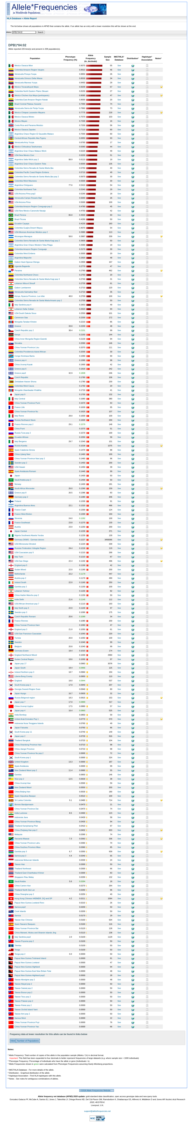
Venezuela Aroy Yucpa (24, 142)
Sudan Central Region (24, 659)
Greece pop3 (20, 373)
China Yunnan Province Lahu (27, 843)
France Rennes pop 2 (24, 424)
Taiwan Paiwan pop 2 (24, 1001)
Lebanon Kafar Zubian (24, 309)
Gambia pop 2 (21, 587)
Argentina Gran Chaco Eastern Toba (30, 164)
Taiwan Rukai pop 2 (23, 1005)
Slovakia (18, 343)
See (119, 65)
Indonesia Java (21, 817)
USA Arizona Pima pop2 (25, 194)
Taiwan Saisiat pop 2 (24, 988)
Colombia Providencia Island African (30, 352)
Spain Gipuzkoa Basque (25, 796)
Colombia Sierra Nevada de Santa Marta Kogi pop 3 (37, 279)
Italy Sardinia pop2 (23, 937)
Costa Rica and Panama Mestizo (29, 125)
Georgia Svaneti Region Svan (27, 689)
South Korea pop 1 (23, 757)
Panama (18, 270)
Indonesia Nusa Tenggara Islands (29, 723)
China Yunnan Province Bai (26, 928)
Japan (17, 476)
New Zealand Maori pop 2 (26, 770)
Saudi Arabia (20, 881)
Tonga (17, 950)
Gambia (18, 775)
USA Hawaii (20, 467)
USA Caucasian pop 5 (24, 552)
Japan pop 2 (20, 736)
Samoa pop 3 (20, 856)
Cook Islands (20, 911)
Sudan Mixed (20, 569)
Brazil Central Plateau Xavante (28, 104)
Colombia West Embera (25, 253)
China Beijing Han (22, 792)
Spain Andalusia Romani (25, 471)
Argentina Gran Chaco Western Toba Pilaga (34, 245)
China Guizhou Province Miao (28, 847)
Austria (18, 527)
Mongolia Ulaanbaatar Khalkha (28, 390)
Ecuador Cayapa (22, 223)
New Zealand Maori (23, 787)
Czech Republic (21, 377)
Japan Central (21, 531)
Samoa (18, 915)
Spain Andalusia (22, 766)
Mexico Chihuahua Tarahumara (28, 147)
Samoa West (20, 1018)
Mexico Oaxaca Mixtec (24, 117)
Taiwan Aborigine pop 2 (25, 980)
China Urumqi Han (23, 783)
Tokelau (18, 945)
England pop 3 (21, 629)
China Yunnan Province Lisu (27, 347)
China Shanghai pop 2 (24, 894)
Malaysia (18, 834)
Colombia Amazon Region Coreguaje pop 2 (33, 206)
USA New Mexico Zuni (24, 155)
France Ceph (20, 510)
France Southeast (22, 522)
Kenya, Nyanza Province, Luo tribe (30, 296)
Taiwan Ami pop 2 (22, 1014)
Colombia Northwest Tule (25, 189)
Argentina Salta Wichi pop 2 (27, 159)
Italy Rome (19, 416)
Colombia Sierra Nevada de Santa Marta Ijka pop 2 (37, 176)
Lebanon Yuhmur (22, 591)
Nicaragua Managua (23, 236)
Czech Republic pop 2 (24, 330)
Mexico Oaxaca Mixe (24, 65)
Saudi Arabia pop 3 (23, 480)
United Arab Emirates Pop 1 (27, 719)
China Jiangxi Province (24, 749)
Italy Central (20, 399)
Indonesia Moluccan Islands (27, 860)
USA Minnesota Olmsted (25, 544)
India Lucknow (21, 813)
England (18, 681)
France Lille (20, 407)
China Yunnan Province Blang (28, 821)
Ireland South (20, 582)
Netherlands (20, 574)
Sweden (18, 642)
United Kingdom (21, 762)
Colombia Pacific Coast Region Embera (32, 172)
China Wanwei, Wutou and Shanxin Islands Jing (35, 933)
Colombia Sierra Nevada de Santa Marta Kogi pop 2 (37, 241)
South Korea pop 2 (23, 685)
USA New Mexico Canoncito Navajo (30, 211)
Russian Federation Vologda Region (30, 548)
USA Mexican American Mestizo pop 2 (31, 232)
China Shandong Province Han (28, 745)
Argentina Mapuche (23, 258)
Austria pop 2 (20, 578)
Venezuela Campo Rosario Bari (28, 198)
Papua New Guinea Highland (27, 967)
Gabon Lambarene (23, 288)
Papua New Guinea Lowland (27, 962)
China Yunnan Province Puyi (27, 1022)
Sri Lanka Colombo (23, 800)
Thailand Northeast (23, 868)
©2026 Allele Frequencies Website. (96, 1090)
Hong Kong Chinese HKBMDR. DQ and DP (33, 898)
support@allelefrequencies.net (97, 1111)
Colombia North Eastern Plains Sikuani (31, 91)
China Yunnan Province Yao (27, 1027)
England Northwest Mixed (26, 655)
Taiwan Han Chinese (24, 920)
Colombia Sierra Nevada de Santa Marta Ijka (34, 168)
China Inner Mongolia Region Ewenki (31, 339)
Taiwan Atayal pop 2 (23, 984)
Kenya (17, 335)
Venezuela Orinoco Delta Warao (28, 78)
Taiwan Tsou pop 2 (23, 997)
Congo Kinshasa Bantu (25, 356)
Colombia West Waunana (26, 181)
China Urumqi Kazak (24, 364)
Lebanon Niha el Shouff (25, 283)
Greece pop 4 (20, 360)
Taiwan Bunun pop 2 (23, 992)
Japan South (20, 668)
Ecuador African (21, 437)
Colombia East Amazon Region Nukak (31, 100)
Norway (18, 484)
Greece (18, 326)
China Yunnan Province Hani (27, 625)
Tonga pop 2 (20, 954)
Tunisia (18, 638)
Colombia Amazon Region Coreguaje (31, 249)
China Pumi (20, 429)
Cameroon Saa (21, 317)
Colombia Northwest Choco (26, 275)
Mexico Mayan (21, 121)
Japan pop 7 (20, 702)
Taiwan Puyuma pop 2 (24, 941)
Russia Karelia (21, 446)
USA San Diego (21, 561)
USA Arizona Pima (23, 202)
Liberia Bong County (23, 676)
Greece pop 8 (20, 493)
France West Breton (23, 514)
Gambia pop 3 (21, 851)
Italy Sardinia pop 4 (23, 305)
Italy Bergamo (21, 441)
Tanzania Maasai (22, 839)
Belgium (18, 646)
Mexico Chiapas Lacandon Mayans (30, 112)
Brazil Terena (20, 215)
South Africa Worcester (24, 488)
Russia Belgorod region (25, 698)
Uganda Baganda (22, 266)
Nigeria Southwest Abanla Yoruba (29, 535)
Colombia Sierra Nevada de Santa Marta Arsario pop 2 (38, 300)
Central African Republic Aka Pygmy (30, 138)
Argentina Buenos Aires (25, 505)
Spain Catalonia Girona (25, 450)
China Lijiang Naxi (22, 454)
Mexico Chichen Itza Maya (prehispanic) (32, 95)
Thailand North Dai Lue (25, 890)
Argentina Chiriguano (24, 185)
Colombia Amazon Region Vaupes (29, 70)
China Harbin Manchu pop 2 (27, 595)
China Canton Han (23, 886)
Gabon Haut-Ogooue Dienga (27, 262)
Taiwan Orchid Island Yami (26, 1009)
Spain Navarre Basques (25, 924)
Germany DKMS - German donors (29, 540)
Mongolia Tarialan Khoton (26, 322)
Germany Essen (22, 651)
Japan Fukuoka (21, 728)
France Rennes (21, 621)
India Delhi (19, 599)
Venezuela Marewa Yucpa (26, 83)
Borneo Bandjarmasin (24, 804)
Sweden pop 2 (21, 463)
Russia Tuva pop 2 (23, 433)
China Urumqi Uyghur (24, 706)
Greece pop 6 (20, 369)
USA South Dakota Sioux (25, 313)
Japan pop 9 (20, 394)
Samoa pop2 (20, 907)
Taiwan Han (20, 864)
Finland (18, 501)
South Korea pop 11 (23, 732)
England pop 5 (21, 565)
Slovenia (18, 518)
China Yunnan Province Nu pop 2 (29, 753)
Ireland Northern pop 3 (24, 672)
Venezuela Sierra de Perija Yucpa (29, 108)
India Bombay (20, 715)
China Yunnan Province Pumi (27, 403)
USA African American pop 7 (27, 604)
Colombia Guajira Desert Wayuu (28, 228)
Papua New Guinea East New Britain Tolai (33, 971)
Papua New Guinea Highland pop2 (30, 975)
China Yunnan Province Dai (26, 809)
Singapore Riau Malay (24, 877)
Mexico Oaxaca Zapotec (25, 130)
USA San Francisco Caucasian (28, 634)
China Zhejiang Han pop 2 (26, 830)
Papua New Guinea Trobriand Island (30, 958)
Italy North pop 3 (22, 608)
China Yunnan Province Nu (26, 411)
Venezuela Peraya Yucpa (25, 74)
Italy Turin (19, 557)
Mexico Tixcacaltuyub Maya (27, 87)
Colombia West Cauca (24, 386)
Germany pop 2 (21, 497)
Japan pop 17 (20, 663)
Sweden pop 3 (21, 612)
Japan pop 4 (20, 710)
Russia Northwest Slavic (25, 420)
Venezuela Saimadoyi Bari (26, 292)
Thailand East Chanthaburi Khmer (29, 873)
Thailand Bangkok (22, 740)
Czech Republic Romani (25, 616)
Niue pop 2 (19, 779)
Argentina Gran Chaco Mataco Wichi (30, 151)
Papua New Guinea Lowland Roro (29, 903)
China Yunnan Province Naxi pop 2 (30, 458)
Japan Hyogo (20, 693)
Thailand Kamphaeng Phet (26, 826)
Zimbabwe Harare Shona (25, 382)
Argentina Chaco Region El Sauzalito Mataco (34, 134)
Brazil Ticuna (20, 219)
